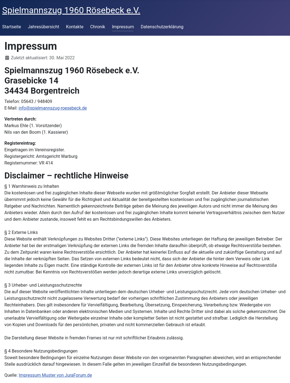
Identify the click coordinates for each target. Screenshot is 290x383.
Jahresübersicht (43, 26)
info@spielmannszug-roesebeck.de (53, 108)
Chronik (97, 26)
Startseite (11, 26)
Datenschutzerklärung (162, 26)
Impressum (123, 26)
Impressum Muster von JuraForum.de (55, 375)
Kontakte (75, 26)
